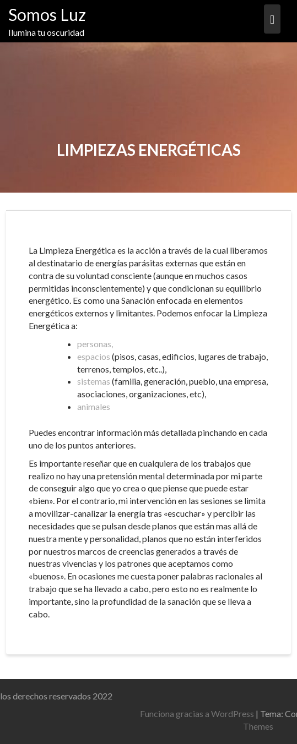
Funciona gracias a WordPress (222, 713)
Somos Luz (47, 14)
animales (93, 406)
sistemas (93, 381)
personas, (95, 343)
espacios (93, 356)
